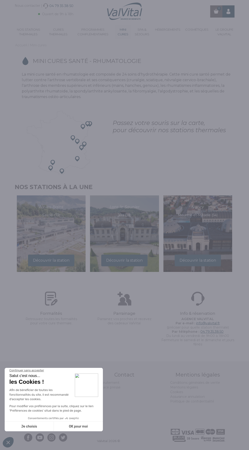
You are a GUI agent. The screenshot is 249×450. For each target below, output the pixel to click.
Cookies (176, 392)
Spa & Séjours (142, 32)
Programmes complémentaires (92, 32)
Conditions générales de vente (195, 382)
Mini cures (123, 32)
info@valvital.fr (208, 323)
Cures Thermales (58, 32)
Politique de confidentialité (192, 401)
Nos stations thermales (28, 32)
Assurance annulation (187, 397)
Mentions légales (184, 387)
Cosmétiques (197, 29)
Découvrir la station (51, 260)
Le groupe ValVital (224, 32)
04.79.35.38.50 (212, 331)
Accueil (21, 45)
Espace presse (109, 387)
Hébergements (167, 29)
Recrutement (108, 382)
